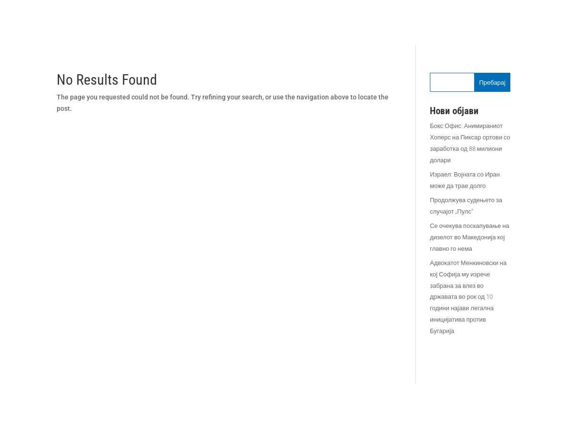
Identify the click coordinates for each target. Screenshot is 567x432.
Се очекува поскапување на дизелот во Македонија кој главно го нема (469, 237)
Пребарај (492, 82)
